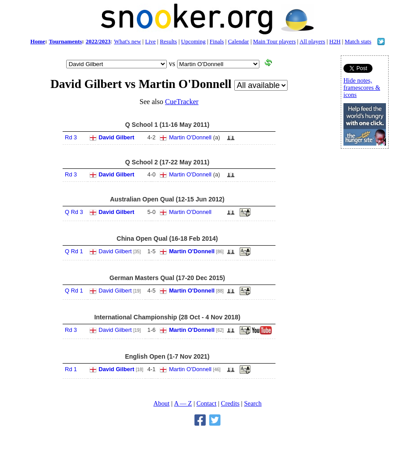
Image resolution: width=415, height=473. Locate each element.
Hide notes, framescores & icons (361, 87)
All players (312, 41)
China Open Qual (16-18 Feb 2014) (167, 238)
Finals (217, 41)
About (161, 403)
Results (168, 41)
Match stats (358, 41)
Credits (230, 403)
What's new (127, 41)
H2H (334, 41)
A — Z (183, 403)
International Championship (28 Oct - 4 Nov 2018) (167, 317)
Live (150, 41)
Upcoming (193, 41)
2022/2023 (98, 41)
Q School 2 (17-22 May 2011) (167, 162)
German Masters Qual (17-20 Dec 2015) (167, 277)
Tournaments (65, 41)
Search (253, 403)
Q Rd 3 (74, 212)
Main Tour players (274, 41)
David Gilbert (117, 137)
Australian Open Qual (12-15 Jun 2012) (167, 199)
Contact (206, 403)
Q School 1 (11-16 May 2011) (167, 124)
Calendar (238, 41)
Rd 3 (71, 137)
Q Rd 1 (74, 251)
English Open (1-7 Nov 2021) (167, 356)
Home (37, 41)
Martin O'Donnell (190, 137)
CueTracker (182, 101)
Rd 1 (71, 369)
